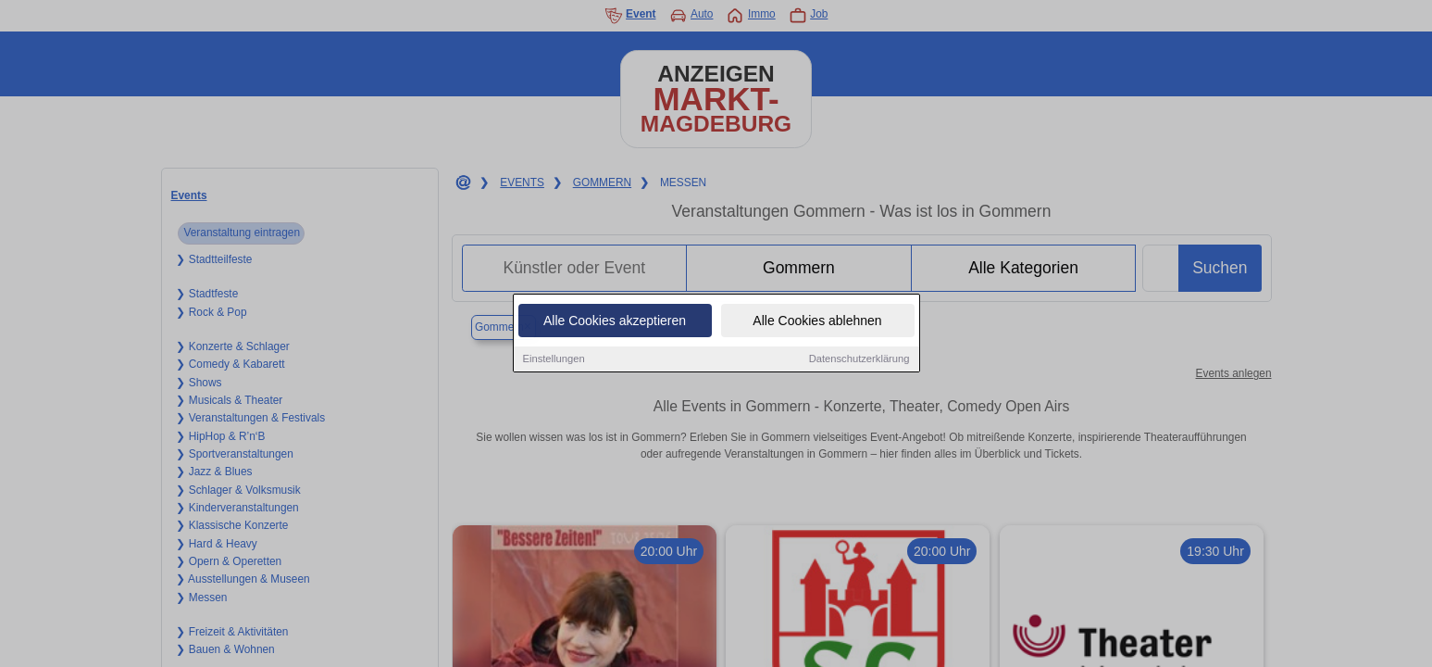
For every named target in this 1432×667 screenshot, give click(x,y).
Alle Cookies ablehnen (817, 321)
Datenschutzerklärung (859, 359)
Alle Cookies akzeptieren (614, 321)
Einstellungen (554, 359)
